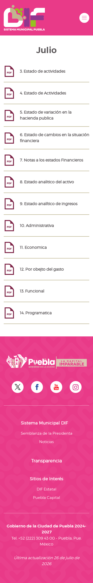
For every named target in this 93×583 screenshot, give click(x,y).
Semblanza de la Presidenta (46, 433)
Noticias (46, 442)
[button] (84, 18)
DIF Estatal (46, 489)
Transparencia (46, 460)
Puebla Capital (46, 497)
